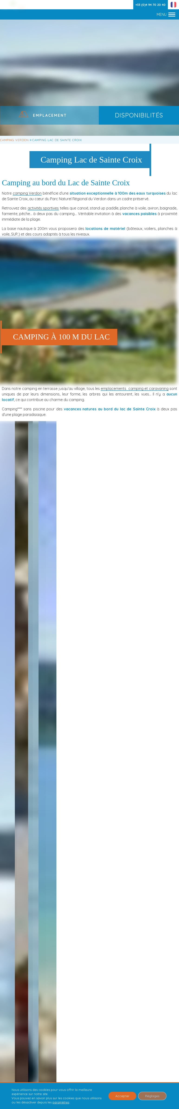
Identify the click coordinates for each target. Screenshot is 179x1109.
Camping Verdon (14, 140)
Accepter (122, 1096)
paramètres (60, 1102)
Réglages (152, 1096)
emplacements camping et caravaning (134, 388)
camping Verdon (27, 193)
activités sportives (43, 208)
